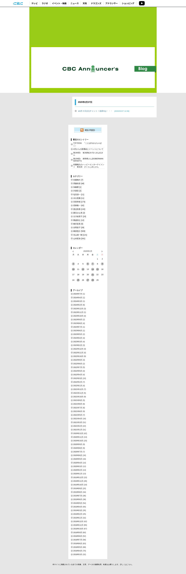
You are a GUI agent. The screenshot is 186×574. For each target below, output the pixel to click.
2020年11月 (78, 437)
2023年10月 (78, 316)
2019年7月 (77, 496)
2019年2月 (77, 514)
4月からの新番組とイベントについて (88, 149)
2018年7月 (77, 540)
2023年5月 (77, 334)
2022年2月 (77, 382)
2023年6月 (77, 331)
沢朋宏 (77, 191)
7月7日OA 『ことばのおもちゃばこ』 (87, 144)
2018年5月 (77, 547)
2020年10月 (78, 441)
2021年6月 (77, 411)
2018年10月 (78, 529)
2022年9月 (77, 360)
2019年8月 (77, 492)
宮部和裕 (79, 202)
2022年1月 (77, 386)
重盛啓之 (78, 220)
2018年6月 (77, 543)
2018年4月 (77, 551)
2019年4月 (77, 507)
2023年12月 (78, 309)
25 (78, 280)
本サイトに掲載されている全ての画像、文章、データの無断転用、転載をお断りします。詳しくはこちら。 (93, 564)
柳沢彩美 (78, 224)
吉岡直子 (78, 227)
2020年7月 (77, 452)
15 (97, 269)
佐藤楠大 (78, 180)
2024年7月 (77, 294)
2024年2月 (77, 305)
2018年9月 (77, 532)
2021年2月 (77, 426)
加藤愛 (77, 187)
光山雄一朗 (80, 235)
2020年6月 (77, 455)
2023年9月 (77, 319)
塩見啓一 (78, 194)
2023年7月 (77, 327)
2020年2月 (77, 470)
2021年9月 (77, 400)
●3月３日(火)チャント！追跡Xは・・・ (103, 111)
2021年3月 (77, 422)
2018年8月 (77, 536)
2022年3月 (77, 378)
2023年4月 (77, 338)
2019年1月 (77, 518)
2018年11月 (78, 525)
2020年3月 (77, 466)
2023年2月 (77, 345)
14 (93, 269)
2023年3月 (77, 342)
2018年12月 (78, 521)
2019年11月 (78, 481)
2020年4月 (77, 463)
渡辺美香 (79, 209)
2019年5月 (77, 503)
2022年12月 (78, 349)
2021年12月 (78, 389)
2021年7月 (77, 408)
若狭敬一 (78, 205)
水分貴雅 (78, 198)
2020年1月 (77, 474)
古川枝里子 (79, 216)
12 (83, 269)
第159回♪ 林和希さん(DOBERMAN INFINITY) (88, 160)
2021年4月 (77, 419)
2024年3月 (77, 301)
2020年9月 (77, 444)
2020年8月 (77, 448)
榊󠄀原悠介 (79, 231)
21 (93, 275)
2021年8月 (77, 404)
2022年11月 (78, 353)
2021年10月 (78, 397)
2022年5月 (77, 371)
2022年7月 (77, 367)
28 (93, 280)
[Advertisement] (93, 26)
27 (88, 280)
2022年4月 (77, 375)
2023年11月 (78, 312)
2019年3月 (77, 510)
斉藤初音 (78, 183)
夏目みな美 (79, 213)
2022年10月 (78, 356)
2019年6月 (77, 499)
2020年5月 (77, 459)
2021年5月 (77, 415)
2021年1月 (77, 430)
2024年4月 (77, 298)
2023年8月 (77, 323)
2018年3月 (77, 554)
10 (73, 269)
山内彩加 (79, 238)
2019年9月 (77, 488)
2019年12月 (78, 477)
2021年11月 (78, 393)
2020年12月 (78, 433)
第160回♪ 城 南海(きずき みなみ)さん (88, 154)
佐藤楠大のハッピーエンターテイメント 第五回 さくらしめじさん (88, 165)
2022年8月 (77, 364)
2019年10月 (78, 485)
